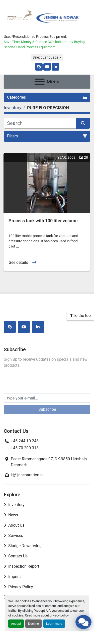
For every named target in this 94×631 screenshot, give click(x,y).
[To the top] (80, 315)
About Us (16, 525)
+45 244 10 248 (25, 441)
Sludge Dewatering (25, 545)
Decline (33, 623)
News (13, 515)
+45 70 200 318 (25, 448)
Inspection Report (23, 566)
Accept (16, 623)
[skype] (39, 67)
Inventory (16, 504)
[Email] (47, 398)
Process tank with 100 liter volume (43, 220)
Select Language (45, 57)
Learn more (54, 623)
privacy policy (59, 615)
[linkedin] (55, 67)
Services (15, 535)
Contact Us (18, 556)
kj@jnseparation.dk (28, 475)
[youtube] (47, 67)
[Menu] (40, 82)
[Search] (40, 123)
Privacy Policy (20, 586)
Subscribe (47, 409)
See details (18, 262)
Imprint (14, 576)
